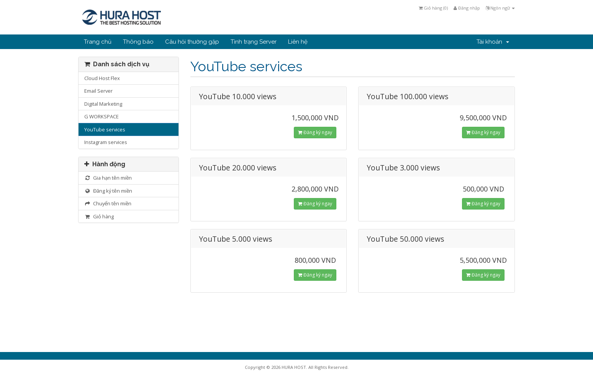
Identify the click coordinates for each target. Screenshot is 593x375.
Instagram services (105, 142)
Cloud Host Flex (102, 78)
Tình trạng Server (254, 41)
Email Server (98, 90)
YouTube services (104, 129)
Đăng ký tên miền (108, 190)
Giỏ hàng (99, 216)
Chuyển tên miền (107, 203)
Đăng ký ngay (315, 132)
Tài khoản (493, 41)
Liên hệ (298, 41)
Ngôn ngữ (500, 8)
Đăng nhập (467, 8)
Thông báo (138, 41)
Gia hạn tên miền (108, 177)
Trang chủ (97, 41)
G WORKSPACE (101, 116)
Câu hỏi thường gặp (192, 41)
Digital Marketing (103, 103)
